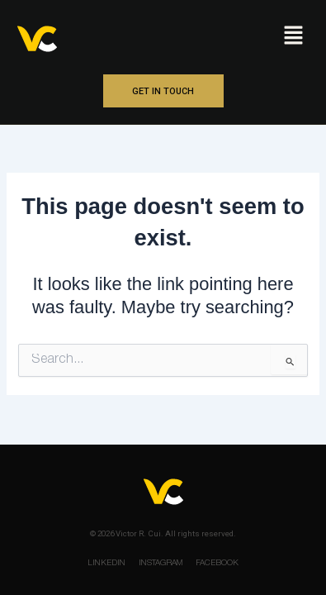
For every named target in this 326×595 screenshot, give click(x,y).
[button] (292, 36)
